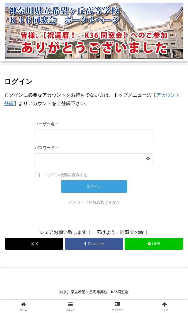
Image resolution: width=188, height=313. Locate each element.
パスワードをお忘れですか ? (94, 202)
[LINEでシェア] (154, 244)
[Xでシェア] (34, 244)
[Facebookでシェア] (94, 244)
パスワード (46, 147)
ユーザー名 (46, 124)
